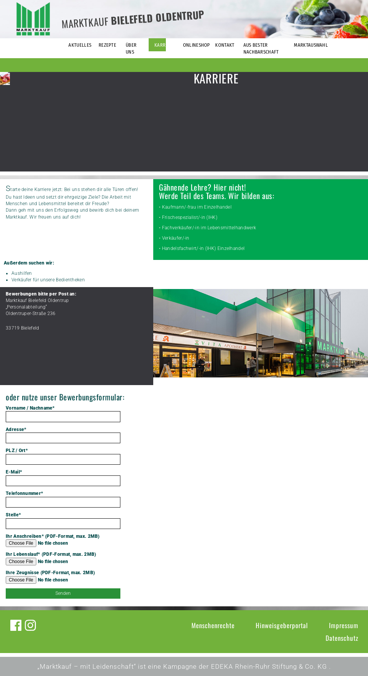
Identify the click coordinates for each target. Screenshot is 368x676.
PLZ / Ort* (63, 456)
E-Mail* (63, 477)
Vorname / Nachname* (63, 413)
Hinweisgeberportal (282, 625)
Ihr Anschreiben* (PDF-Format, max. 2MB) (63, 540)
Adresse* (63, 435)
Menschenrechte (213, 625)
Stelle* (63, 520)
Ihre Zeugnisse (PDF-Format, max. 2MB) (63, 577)
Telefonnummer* (63, 499)
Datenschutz (342, 638)
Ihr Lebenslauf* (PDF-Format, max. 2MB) (63, 558)
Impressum (343, 625)
